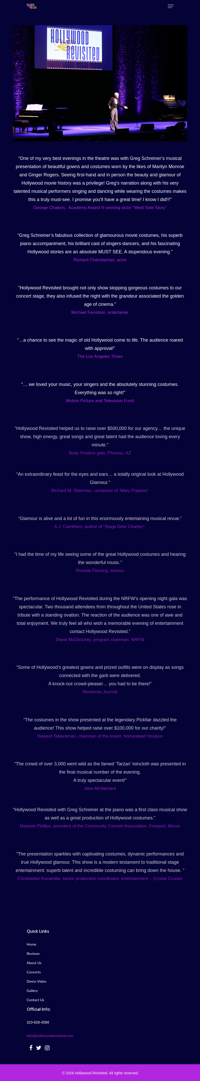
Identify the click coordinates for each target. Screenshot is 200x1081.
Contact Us (35, 1000)
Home (31, 944)
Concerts (34, 972)
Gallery (32, 990)
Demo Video (36, 981)
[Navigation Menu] (170, 6)
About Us (34, 963)
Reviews (33, 953)
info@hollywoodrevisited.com (50, 1035)
